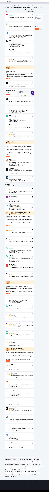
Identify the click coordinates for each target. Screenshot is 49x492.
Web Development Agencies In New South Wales (24, 5)
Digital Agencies (9, 5)
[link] (21, 1)
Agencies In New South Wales (15, 5)
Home (5, 5)
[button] (40, 1)
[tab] (6, 454)
